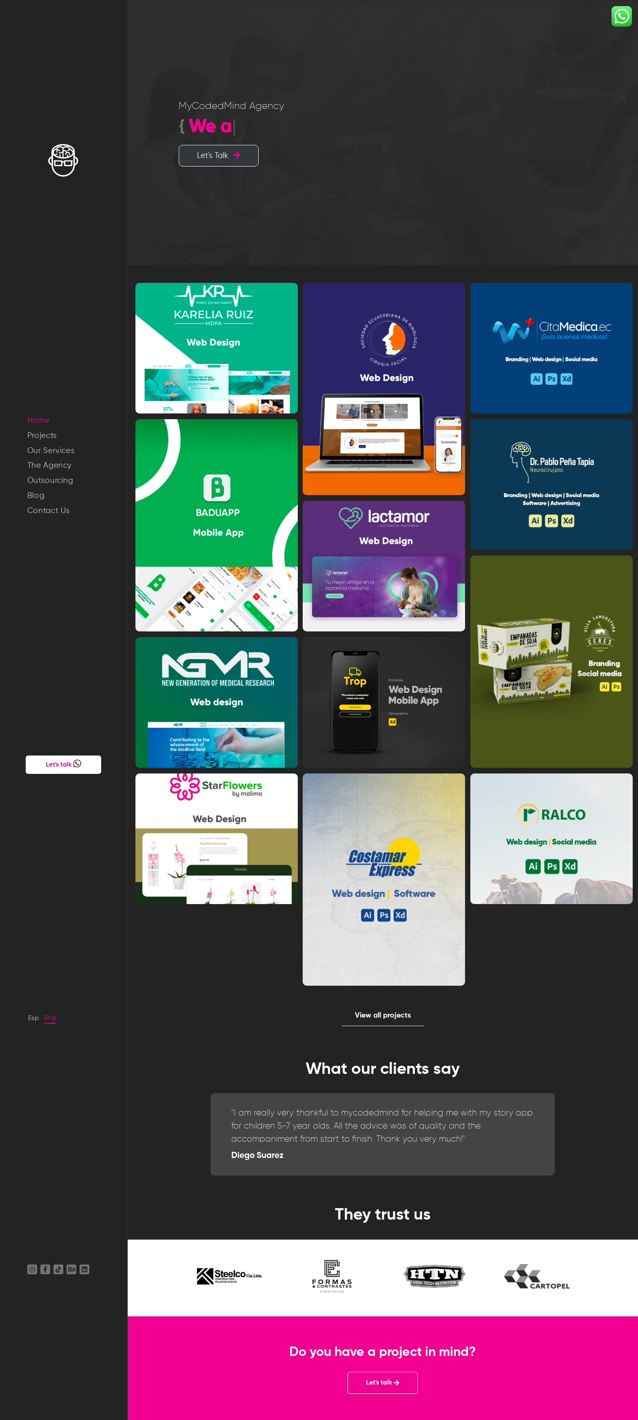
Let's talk (63, 763)
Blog (36, 496)
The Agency (49, 465)
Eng (50, 1018)
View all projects (383, 1015)
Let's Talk (218, 155)
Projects (42, 436)
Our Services (51, 451)
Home (38, 420)
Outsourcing (50, 480)
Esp (33, 1018)
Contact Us (49, 511)
